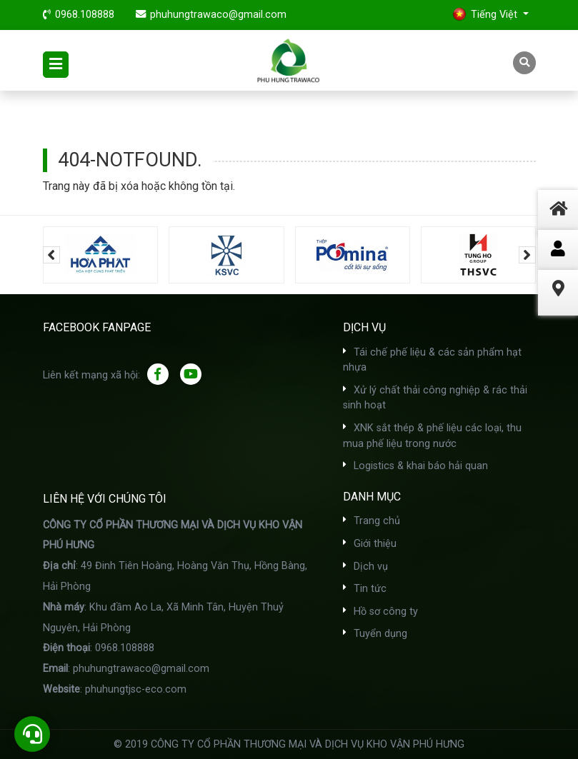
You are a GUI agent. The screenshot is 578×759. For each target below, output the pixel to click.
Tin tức (365, 589)
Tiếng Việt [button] (486, 14)
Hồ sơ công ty (380, 611)
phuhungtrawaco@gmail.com (218, 15)
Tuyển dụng (375, 634)
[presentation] (51, 254)
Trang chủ (371, 521)
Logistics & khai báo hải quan (415, 466)
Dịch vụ (365, 567)
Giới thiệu (370, 544)
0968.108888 (84, 15)
